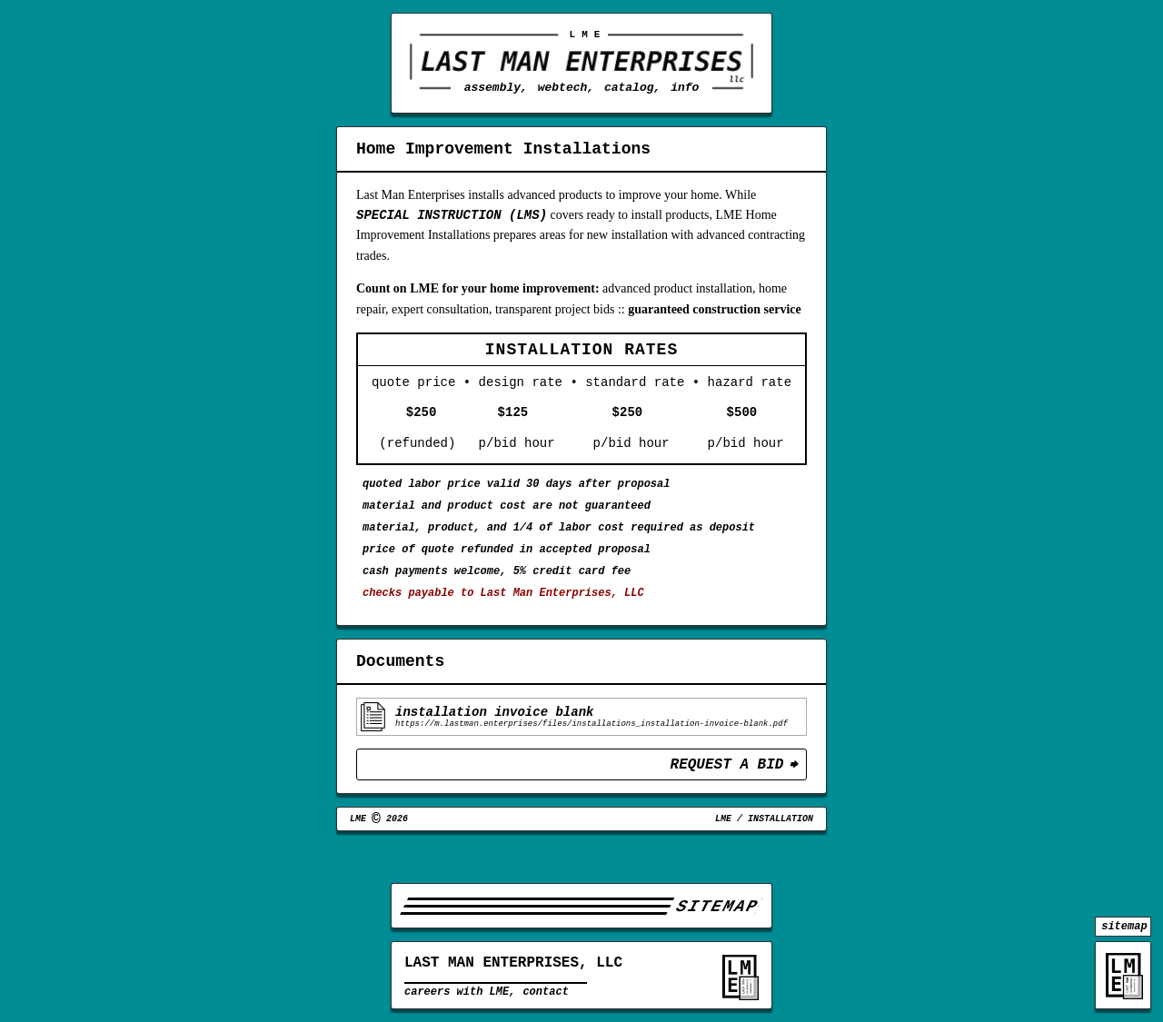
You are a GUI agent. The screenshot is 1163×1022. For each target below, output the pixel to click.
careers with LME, (459, 997)
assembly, (496, 87)
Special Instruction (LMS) (451, 218)
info (685, 87)
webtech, (566, 87)
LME (723, 856)
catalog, (632, 87)
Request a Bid (727, 799)
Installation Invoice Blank (494, 741)
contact (545, 997)
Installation (780, 856)
